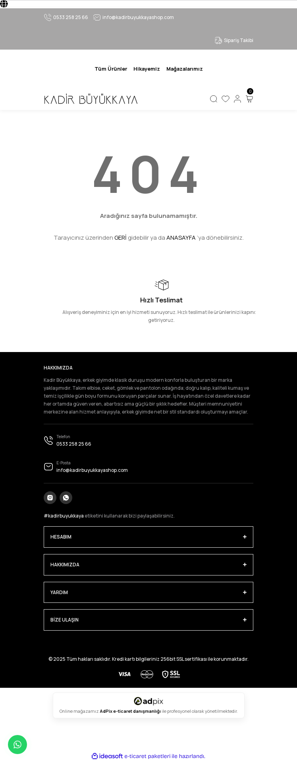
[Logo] (90, 98)
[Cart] (249, 99)
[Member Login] (237, 99)
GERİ (120, 237)
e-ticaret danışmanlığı (137, 711)
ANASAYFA (181, 237)
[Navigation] (110, 69)
